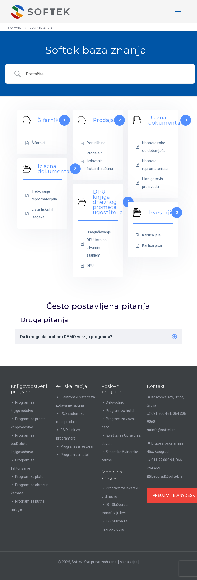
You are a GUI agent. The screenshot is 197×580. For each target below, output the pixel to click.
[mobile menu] (178, 11)
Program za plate (29, 476)
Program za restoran (77, 446)
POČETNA (14, 28)
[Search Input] (106, 74)
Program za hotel (75, 455)
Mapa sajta (128, 562)
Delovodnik (115, 402)
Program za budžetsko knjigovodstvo (22, 443)
